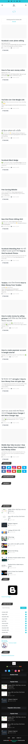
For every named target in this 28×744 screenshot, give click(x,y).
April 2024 (14, 621)
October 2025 (14, 612)
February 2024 (14, 623)
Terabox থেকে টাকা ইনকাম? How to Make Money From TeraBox (13, 284)
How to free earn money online (13, 70)
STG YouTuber (6, 327)
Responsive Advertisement (7, 655)
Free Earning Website (9, 190)
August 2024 (14, 618)
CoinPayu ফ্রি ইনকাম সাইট (14, 530)
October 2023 (14, 632)
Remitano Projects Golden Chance (16, 557)
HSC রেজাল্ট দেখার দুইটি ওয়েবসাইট (16, 544)
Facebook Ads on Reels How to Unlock (15, 565)
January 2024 (14, 625)
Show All (14, 21)
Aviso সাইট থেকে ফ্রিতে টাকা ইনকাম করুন (16, 517)
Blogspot (14, 741)
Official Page (11, 537)
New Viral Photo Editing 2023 (12, 219)
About (13, 737)
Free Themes (14, 740)
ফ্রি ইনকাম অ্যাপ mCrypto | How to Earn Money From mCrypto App (13, 380)
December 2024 (14, 616)
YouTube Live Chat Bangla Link (12, 100)
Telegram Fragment (12, 523)
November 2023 (14, 630)
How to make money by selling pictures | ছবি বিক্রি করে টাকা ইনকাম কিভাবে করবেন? (13, 318)
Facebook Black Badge (9, 160)
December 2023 (14, 627)
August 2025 (14, 614)
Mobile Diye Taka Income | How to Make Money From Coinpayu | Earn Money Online (13, 447)
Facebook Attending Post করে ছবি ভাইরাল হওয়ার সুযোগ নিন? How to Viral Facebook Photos (13, 251)
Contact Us (19, 737)
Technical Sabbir (6, 47)
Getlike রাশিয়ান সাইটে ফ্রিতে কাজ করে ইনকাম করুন (17, 510)
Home (9, 737)
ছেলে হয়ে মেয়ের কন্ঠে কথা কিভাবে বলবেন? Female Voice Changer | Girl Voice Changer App (13, 413)
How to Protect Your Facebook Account (15, 572)
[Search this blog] (10, 608)
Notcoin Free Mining (13, 551)
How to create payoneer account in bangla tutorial (13, 351)
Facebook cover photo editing (12, 41)
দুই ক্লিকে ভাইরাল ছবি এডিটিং (11, 131)
